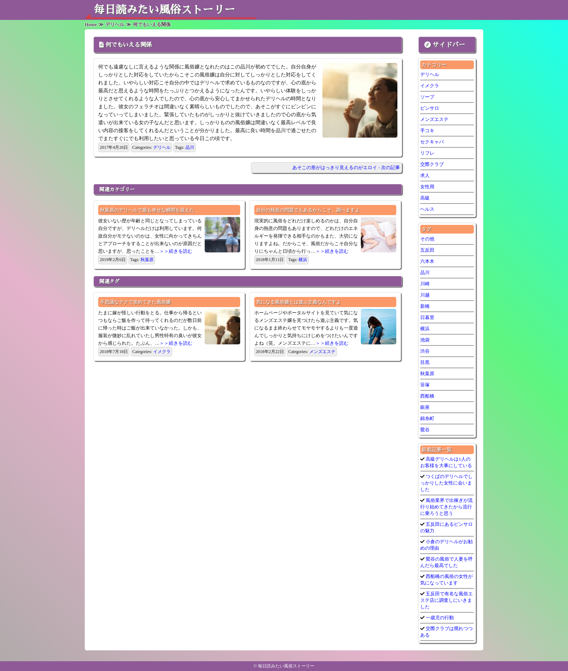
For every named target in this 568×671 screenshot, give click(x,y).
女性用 (427, 186)
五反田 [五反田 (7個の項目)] (427, 250)
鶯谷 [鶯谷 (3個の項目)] (425, 429)
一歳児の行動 (439, 617)
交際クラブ (432, 164)
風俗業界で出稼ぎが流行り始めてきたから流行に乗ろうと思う (446, 507)
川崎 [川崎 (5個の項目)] (425, 283)
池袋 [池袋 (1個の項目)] (425, 340)
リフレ (427, 153)
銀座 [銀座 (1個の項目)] (425, 407)
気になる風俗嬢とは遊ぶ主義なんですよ (298, 302)
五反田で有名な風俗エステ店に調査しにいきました (446, 600)
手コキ (427, 130)
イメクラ (162, 351)
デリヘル (162, 147)
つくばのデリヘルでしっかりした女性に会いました (446, 483)
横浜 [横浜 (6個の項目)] (425, 328)
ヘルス (427, 209)
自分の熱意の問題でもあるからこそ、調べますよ (308, 210)
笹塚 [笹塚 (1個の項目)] (425, 384)
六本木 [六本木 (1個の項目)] (427, 261)
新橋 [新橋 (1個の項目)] (425, 306)
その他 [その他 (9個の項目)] (427, 239)
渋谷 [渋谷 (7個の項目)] (425, 351)
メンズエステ (322, 351)
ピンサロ (429, 108)
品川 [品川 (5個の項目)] (425, 272)
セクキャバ (432, 141)
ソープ (427, 97)
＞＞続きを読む (175, 251)
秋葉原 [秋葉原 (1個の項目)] (427, 373)
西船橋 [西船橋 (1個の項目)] (427, 396)
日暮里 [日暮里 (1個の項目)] (427, 317)
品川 (189, 147)
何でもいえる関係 (128, 45)
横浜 (302, 259)
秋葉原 (147, 259)
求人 (425, 175)
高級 (425, 198)
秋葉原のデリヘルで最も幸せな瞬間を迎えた (147, 210)
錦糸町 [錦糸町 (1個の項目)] (427, 418)
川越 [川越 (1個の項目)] (425, 295)
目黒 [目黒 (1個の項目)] (425, 362)
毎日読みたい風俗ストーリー (164, 9)
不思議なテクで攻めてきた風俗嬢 (135, 302)
